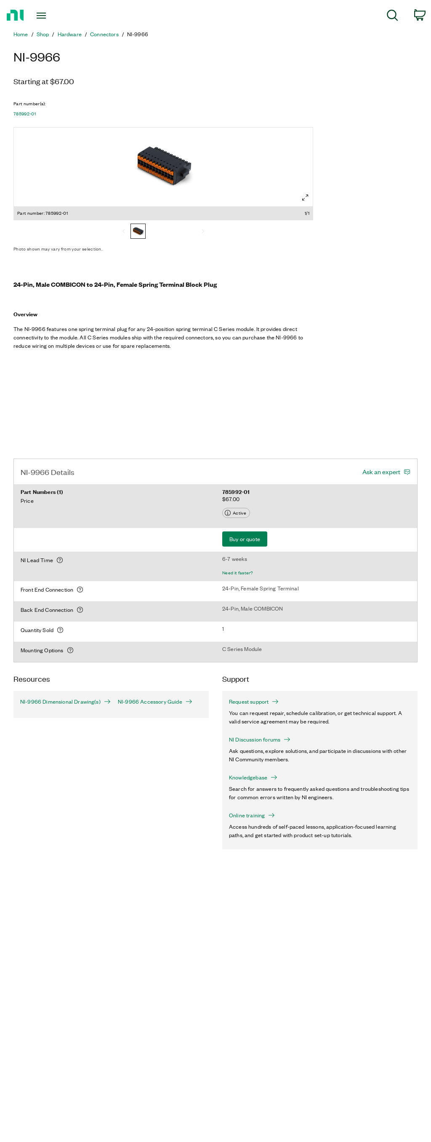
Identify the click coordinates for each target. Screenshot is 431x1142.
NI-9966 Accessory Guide (155, 701)
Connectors (104, 34)
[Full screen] (305, 197)
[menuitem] (392, 16)
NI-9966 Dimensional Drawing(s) (62, 701)
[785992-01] (138, 232)
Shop (43, 34)
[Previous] (123, 232)
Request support (254, 701)
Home (20, 34)
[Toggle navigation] (56, 15)
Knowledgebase (253, 777)
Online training (252, 815)
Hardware (70, 34)
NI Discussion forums (259, 739)
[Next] (203, 232)
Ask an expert (381, 471)
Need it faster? (237, 572)
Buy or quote (244, 539)
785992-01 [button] (24, 113)
